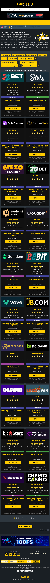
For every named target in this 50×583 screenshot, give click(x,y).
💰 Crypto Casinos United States (17, 28)
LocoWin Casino (37, 397)
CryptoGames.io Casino (37, 440)
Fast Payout (42, 55)
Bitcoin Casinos (31, 55)
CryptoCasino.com (37, 484)
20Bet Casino (37, 176)
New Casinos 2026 (18, 55)
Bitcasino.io (13, 484)
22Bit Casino (37, 263)
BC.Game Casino (37, 353)
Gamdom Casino (12, 263)
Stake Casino (37, 84)
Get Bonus (13, 108)
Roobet (12, 353)
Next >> (33, 518)
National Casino (13, 219)
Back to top (43, 530)
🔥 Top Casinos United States (16, 26)
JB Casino (37, 309)
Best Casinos (5, 55)
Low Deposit (13, 58)
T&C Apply (9, 111)
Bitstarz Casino (13, 440)
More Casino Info (25, 526)
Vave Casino (13, 309)
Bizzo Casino (12, 176)
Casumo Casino (13, 397)
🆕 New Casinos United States (32, 26)
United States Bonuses (32, 28)
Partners (31, 553)
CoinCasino (12, 130)
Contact (37, 553)
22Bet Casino (12, 84)
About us (43, 553)
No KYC (4, 58)
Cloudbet (37, 219)
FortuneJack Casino (37, 130)
